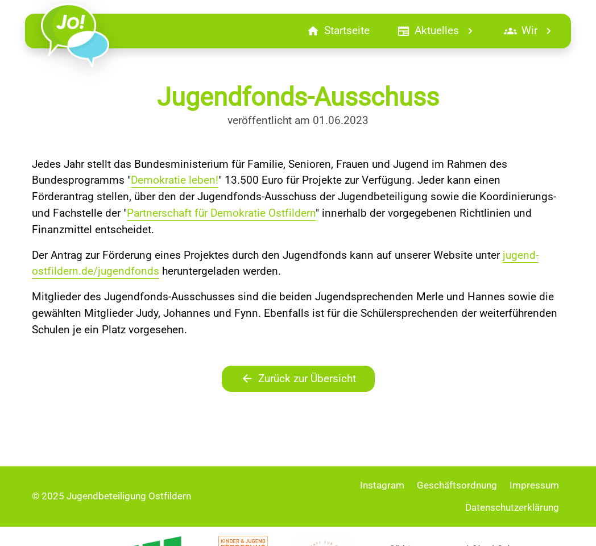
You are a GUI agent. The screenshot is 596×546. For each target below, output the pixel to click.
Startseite (338, 31)
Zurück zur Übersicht (298, 379)
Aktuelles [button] (437, 31)
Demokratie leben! (174, 180)
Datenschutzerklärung (512, 507)
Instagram (382, 485)
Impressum (534, 485)
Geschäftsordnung (457, 485)
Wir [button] (529, 31)
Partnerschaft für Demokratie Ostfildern (221, 213)
